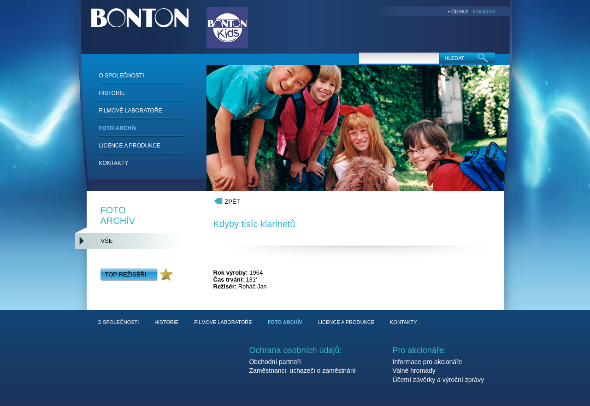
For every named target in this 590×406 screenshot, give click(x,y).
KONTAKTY (114, 163)
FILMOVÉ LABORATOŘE (130, 110)
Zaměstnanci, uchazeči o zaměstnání (302, 370)
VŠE (107, 240)
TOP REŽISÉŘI (126, 274)
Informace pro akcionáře (427, 361)
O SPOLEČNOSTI (121, 75)
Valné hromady (414, 370)
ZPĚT (232, 201)
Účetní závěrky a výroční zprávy (438, 379)
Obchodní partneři (275, 361)
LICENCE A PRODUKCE (129, 145)
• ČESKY (458, 11)
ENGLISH (484, 11)
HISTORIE (112, 93)
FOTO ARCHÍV (118, 128)
